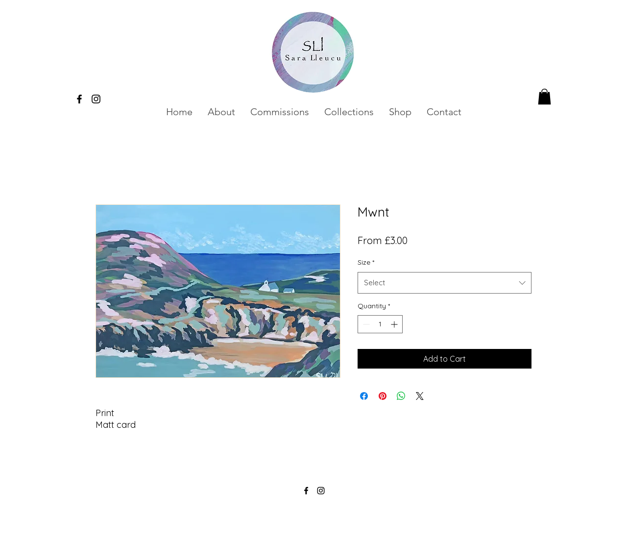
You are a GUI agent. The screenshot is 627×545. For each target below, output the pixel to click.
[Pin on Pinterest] (382, 396)
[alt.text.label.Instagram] (96, 99)
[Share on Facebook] (364, 396)
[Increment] (395, 324)
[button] (279, 111)
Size (366, 262)
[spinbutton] (380, 324)
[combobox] (444, 283)
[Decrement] (365, 324)
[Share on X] (420, 396)
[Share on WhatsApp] (401, 396)
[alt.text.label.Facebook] (79, 99)
